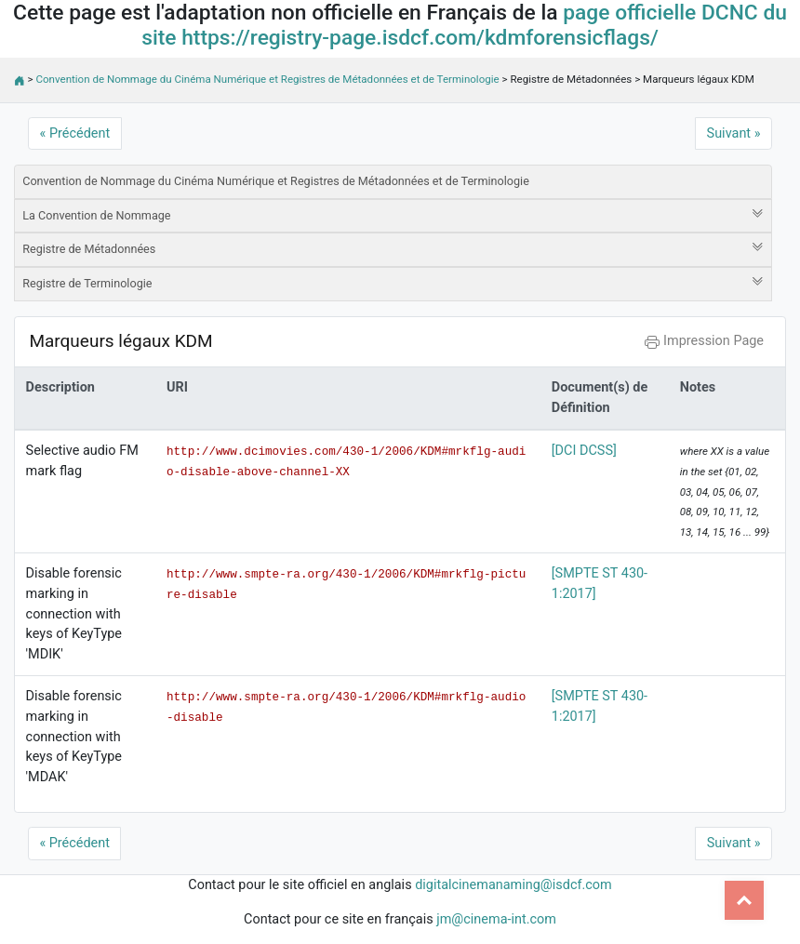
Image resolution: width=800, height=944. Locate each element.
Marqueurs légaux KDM (120, 341)
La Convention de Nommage (393, 214)
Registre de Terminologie (393, 282)
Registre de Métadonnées (393, 248)
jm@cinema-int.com (496, 919)
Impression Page (704, 341)
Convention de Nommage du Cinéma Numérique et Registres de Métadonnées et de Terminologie (268, 79)
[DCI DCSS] (584, 451)
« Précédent (75, 133)
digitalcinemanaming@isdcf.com (513, 885)
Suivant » (734, 133)
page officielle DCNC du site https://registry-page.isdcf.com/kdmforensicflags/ (464, 25)
